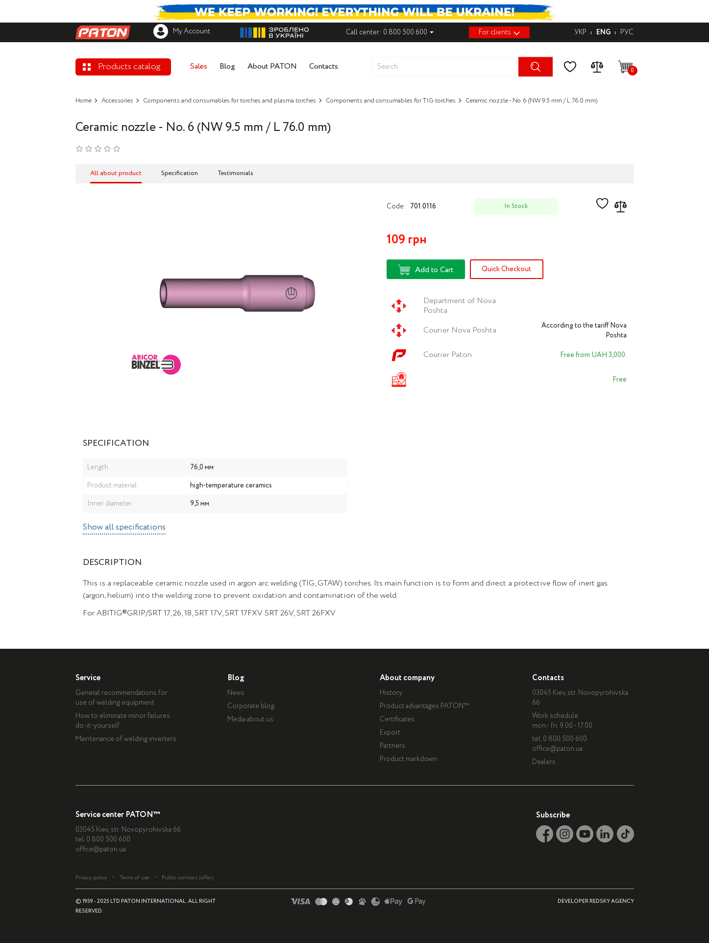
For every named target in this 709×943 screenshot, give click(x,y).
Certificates (399, 719)
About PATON (272, 66)
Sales (198, 66)
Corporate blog (252, 706)
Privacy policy (91, 878)
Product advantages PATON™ (427, 706)
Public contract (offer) (187, 878)
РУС (627, 32)
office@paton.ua (561, 749)
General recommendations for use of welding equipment (121, 698)
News (237, 693)
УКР (580, 32)
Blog (227, 66)
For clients (499, 32)
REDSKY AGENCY (611, 901)
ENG (603, 32)
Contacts (323, 66)
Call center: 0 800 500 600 (390, 32)
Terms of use (134, 878)
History (393, 693)
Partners (395, 746)
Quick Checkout (506, 269)
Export (392, 733)
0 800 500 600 (568, 739)
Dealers (547, 762)
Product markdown (411, 759)
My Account (181, 31)
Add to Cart (425, 270)
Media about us (252, 719)
